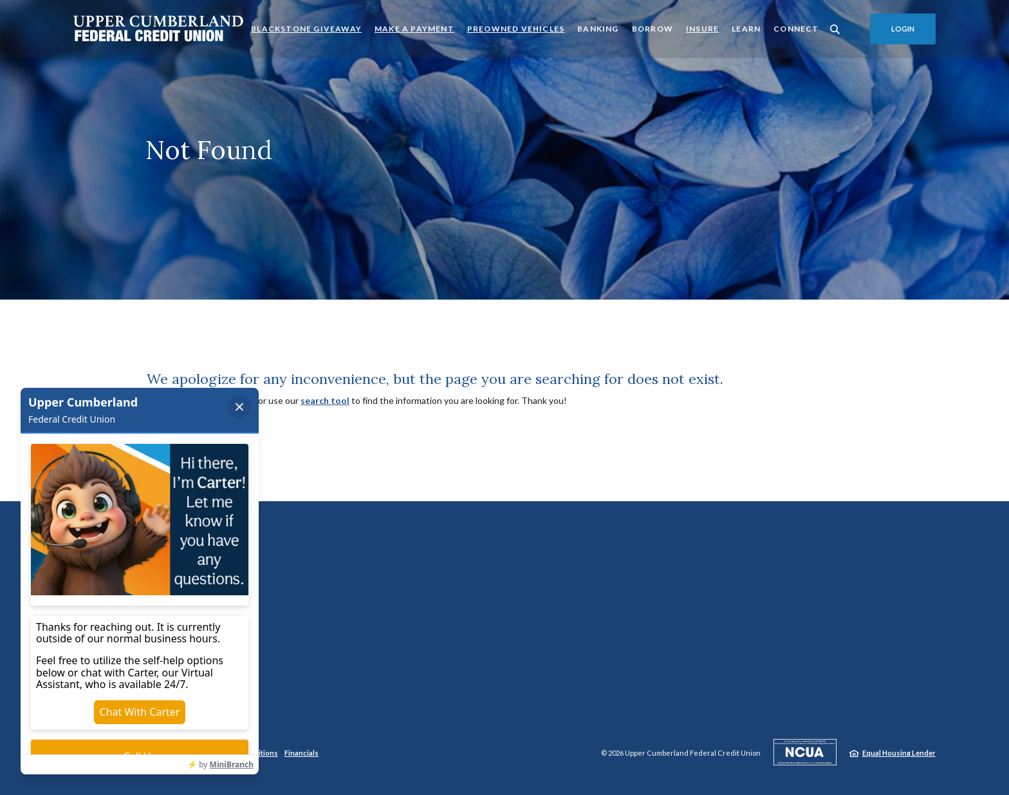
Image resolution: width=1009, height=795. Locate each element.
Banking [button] (597, 29)
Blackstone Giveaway (306, 28)
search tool (325, 400)
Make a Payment (414, 28)
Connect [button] (796, 29)
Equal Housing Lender (899, 753)
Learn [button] (746, 29)
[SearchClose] (835, 29)
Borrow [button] (652, 29)
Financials (301, 753)
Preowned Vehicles (515, 28)
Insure (702, 29)
